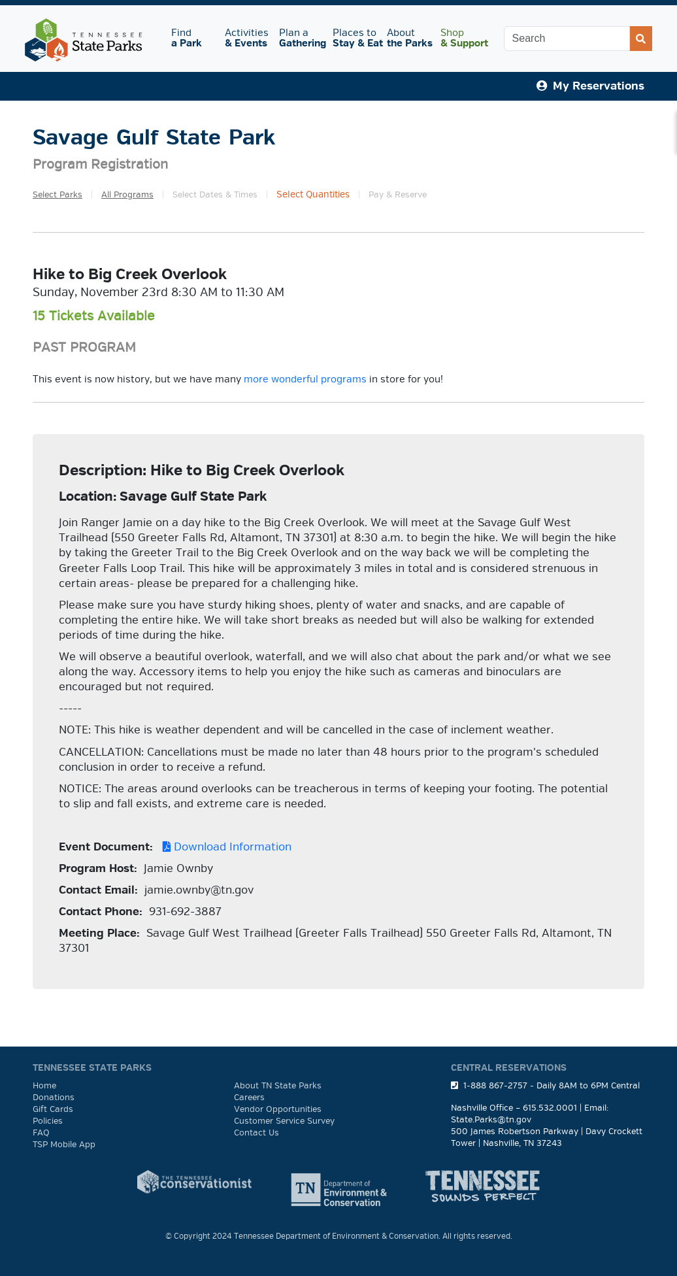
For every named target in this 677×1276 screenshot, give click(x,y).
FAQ (41, 1133)
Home (44, 1086)
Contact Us (256, 1133)
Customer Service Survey (284, 1121)
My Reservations (590, 86)
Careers (249, 1097)
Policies (48, 1121)
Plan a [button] (300, 38)
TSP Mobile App (64, 1144)
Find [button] (190, 38)
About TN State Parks (278, 1086)
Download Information (223, 847)
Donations (53, 1097)
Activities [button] (246, 38)
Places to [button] (354, 38)
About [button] (408, 38)
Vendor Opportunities (278, 1109)
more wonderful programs (305, 379)
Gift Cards (53, 1109)
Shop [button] (462, 38)
